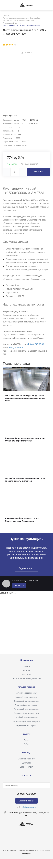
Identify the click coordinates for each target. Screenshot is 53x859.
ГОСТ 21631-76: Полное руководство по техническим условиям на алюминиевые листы (25, 398)
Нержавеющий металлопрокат (26, 721)
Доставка (26, 763)
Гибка (26, 744)
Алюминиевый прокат (26, 693)
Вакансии (26, 674)
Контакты (26, 775)
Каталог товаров (26, 687)
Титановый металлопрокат (26, 709)
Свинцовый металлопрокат (26, 713)
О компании (26, 660)
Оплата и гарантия (26, 759)
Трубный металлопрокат (26, 717)
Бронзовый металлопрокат (26, 701)
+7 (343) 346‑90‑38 (35, 344)
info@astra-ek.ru (16, 347)
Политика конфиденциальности (26, 678)
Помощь (26, 752)
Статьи (26, 670)
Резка (26, 740)
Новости (26, 666)
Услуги (26, 734)
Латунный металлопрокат (26, 705)
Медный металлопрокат (27, 697)
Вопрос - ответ (26, 767)
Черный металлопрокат (26, 725)
